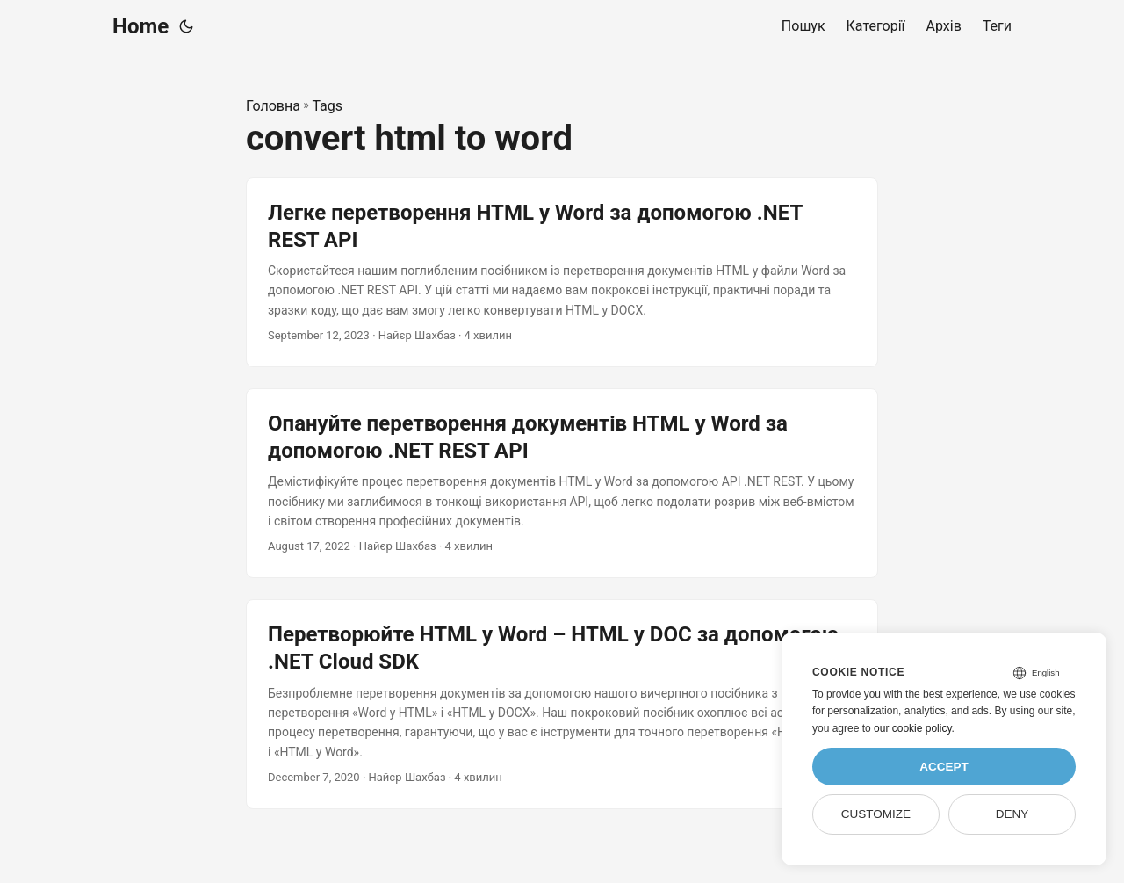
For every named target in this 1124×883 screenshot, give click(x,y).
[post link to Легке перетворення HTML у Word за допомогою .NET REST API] (562, 272)
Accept (944, 766)
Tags (327, 106)
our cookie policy (913, 728)
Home (140, 26)
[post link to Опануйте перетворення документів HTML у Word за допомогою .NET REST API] (562, 483)
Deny (1012, 814)
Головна (273, 106)
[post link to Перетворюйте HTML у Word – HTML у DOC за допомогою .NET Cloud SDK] (562, 704)
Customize (876, 814)
